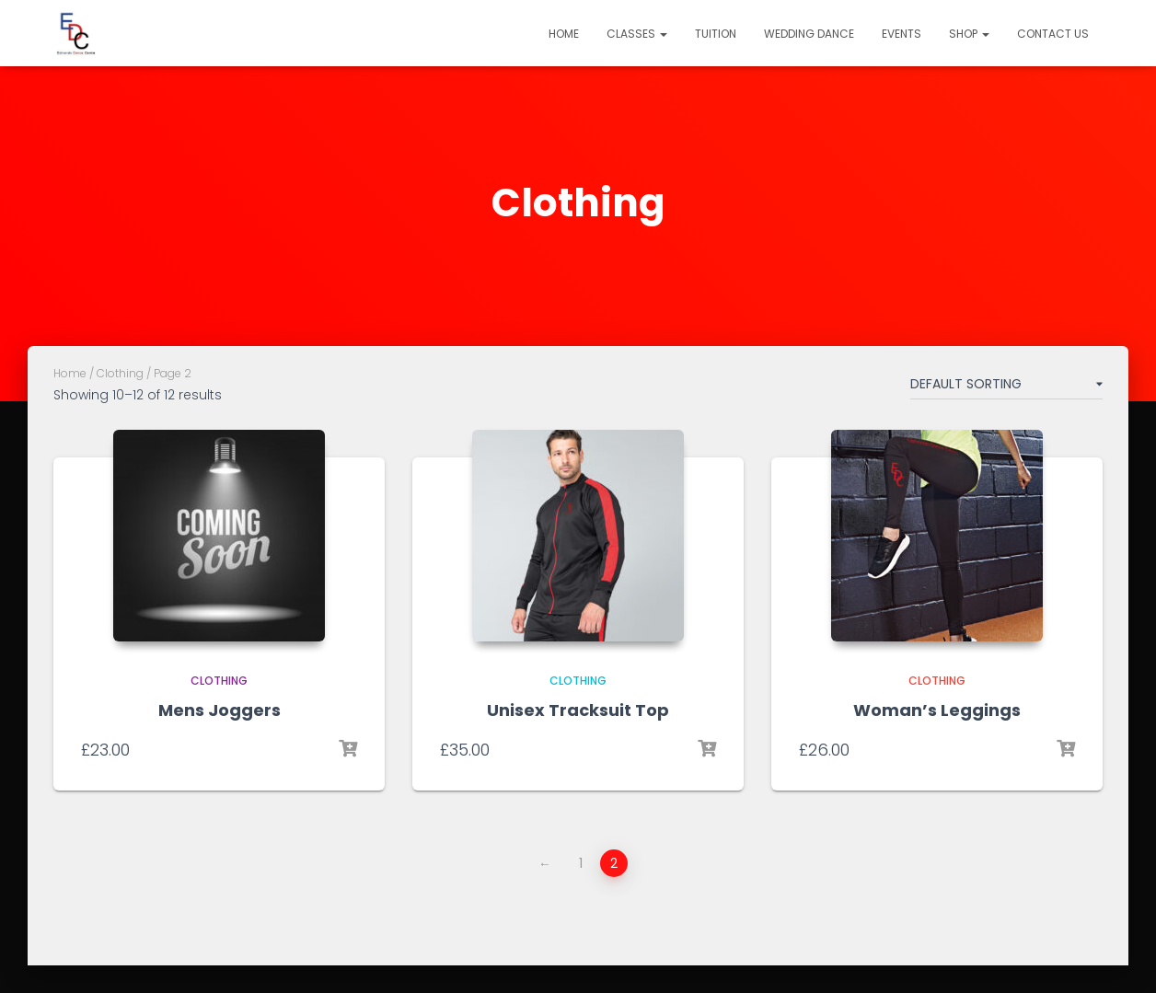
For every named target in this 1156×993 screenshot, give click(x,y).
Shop (969, 33)
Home (564, 33)
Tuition (715, 33)
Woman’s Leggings (937, 710)
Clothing (120, 373)
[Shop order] (1006, 387)
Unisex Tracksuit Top (578, 710)
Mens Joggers (219, 710)
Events (901, 33)
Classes (637, 33)
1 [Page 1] (581, 863)
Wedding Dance (809, 33)
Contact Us (1053, 33)
